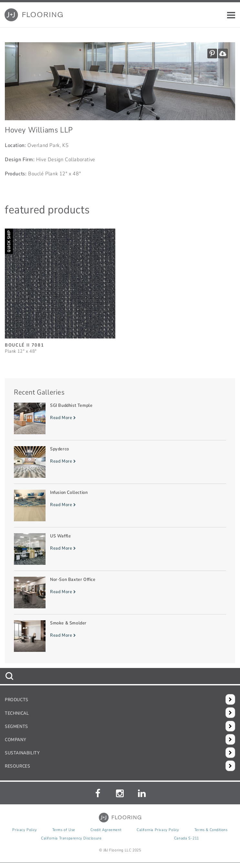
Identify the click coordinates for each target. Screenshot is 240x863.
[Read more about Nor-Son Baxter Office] (120, 592)
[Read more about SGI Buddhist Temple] (120, 418)
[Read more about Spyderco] (120, 462)
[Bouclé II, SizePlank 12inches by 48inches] (60, 288)
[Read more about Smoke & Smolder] (120, 636)
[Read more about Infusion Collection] (120, 505)
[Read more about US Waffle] (120, 549)
